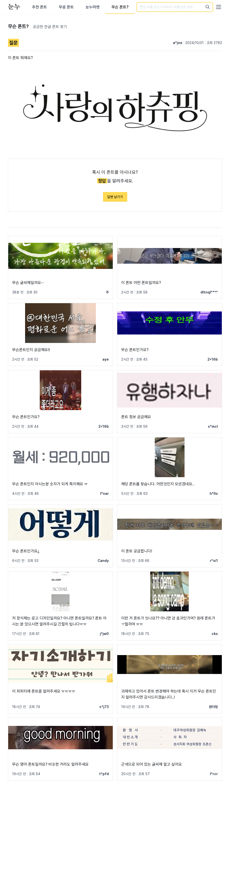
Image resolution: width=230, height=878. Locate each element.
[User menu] (218, 6)
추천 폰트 (39, 7)
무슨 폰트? (120, 7)
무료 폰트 (66, 7)
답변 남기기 (115, 197)
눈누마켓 (93, 7)
